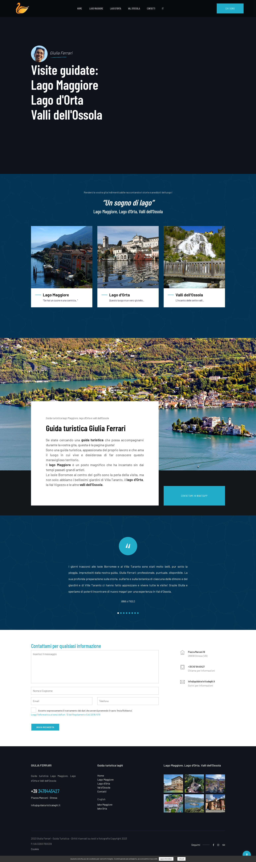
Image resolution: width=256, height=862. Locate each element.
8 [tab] (138, 613)
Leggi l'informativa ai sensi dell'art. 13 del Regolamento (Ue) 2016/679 (65, 714)
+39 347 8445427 (196, 666)
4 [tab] (126, 613)
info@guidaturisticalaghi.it (201, 681)
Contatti (151, 8)
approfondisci (166, 859)
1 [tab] (118, 613)
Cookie (35, 849)
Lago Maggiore (96, 8)
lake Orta (102, 808)
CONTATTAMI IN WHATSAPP (194, 495)
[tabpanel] (128, 87)
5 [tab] (129, 613)
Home (79, 8)
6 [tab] (132, 613)
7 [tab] (135, 613)
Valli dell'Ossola (189, 295)
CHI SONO (230, 8)
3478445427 (45, 791)
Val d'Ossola (134, 8)
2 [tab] (121, 613)
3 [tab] (124, 613)
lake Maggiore (104, 804)
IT (163, 8)
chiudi (181, 859)
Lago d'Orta (115, 8)
